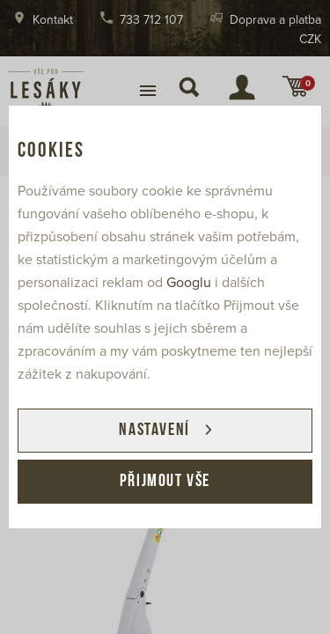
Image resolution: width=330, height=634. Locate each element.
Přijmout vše (165, 481)
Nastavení (154, 430)
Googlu (188, 282)
